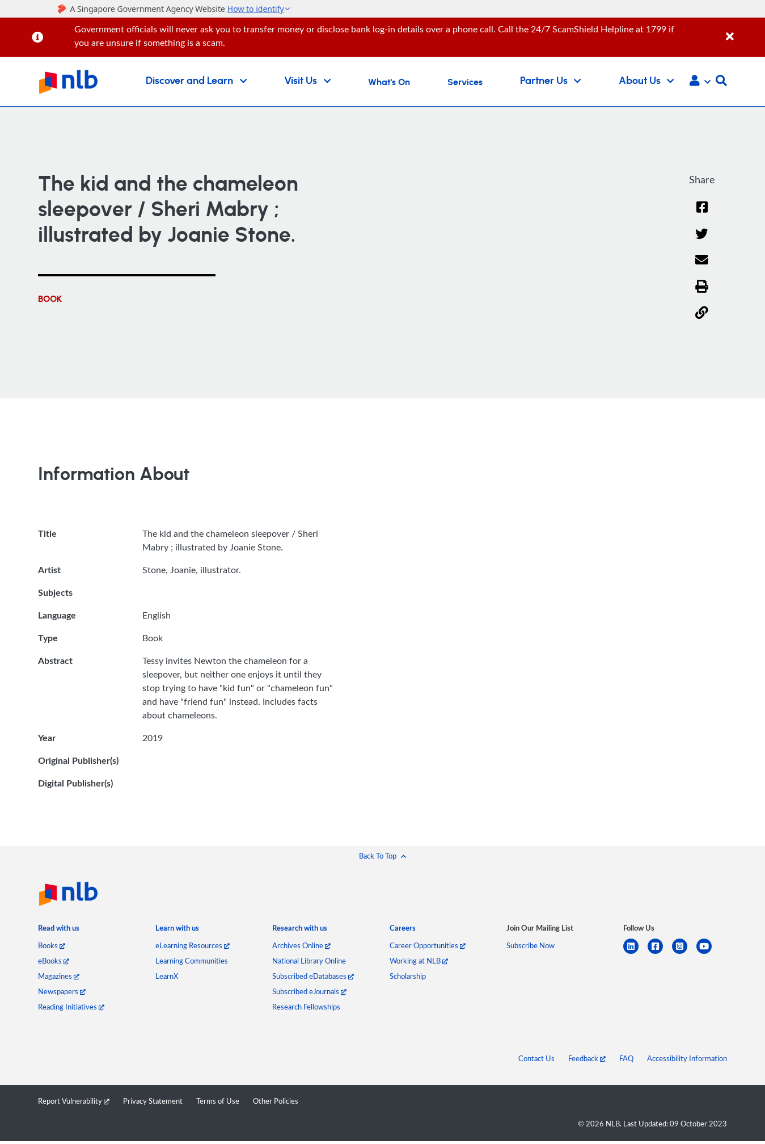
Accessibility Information (687, 1058)
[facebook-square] (660, 953)
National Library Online (309, 961)
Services (465, 82)
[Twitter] (701, 241)
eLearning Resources (192, 945)
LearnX (166, 976)
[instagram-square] (684, 953)
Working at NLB (419, 961)
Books (51, 945)
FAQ (626, 1058)
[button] (700, 81)
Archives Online (301, 945)
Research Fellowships (306, 1007)
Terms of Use (217, 1101)
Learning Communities (191, 961)
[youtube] (708, 953)
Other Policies (275, 1101)
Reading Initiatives (71, 1007)
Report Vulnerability (73, 1101)
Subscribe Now (530, 945)
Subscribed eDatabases (313, 976)
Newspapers (62, 991)
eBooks (53, 961)
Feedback (587, 1058)
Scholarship (408, 976)
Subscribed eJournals (309, 991)
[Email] (701, 267)
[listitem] (58, 931)
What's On (389, 82)
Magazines (58, 976)
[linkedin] (635, 953)
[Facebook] (702, 214)
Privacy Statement (153, 1101)
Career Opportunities (428, 945)
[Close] (743, 30)
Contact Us (536, 1058)
